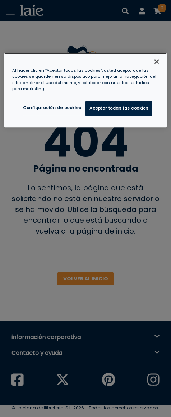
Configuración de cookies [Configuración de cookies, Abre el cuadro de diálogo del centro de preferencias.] (52, 108)
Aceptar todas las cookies (118, 108)
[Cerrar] (157, 62)
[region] (85, 90)
